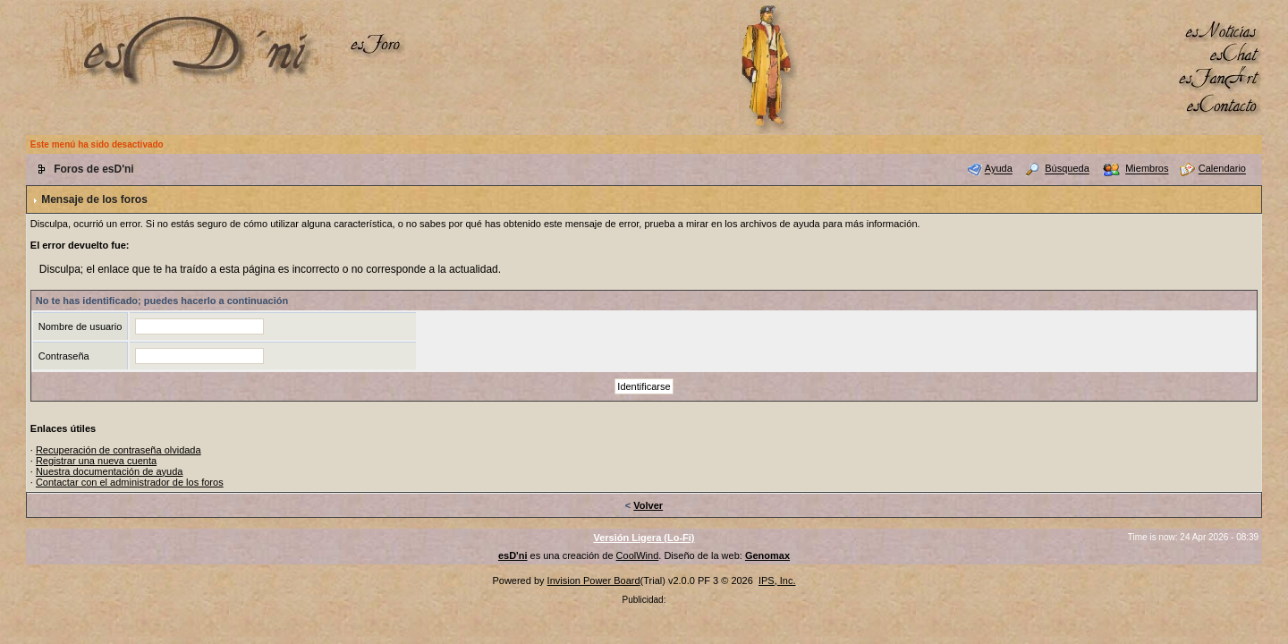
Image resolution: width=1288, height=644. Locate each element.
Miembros (1146, 169)
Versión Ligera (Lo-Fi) (643, 537)
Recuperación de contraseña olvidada (118, 450)
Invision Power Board (593, 580)
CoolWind (637, 555)
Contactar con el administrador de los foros (130, 482)
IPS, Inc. (777, 580)
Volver (648, 505)
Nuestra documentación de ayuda (109, 471)
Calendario (1222, 169)
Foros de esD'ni (94, 169)
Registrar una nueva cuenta (96, 460)
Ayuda (999, 169)
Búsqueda (1067, 169)
